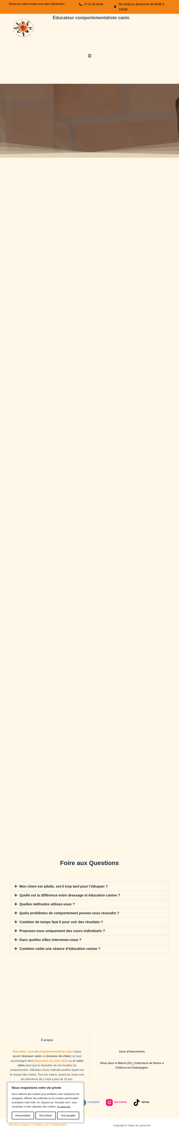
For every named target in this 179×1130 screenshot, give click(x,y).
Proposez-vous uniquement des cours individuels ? (60, 930)
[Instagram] (116, 1101)
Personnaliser (22, 1115)
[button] (89, 56)
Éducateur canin (23, 1050)
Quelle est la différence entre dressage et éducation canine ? (67, 895)
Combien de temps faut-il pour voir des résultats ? (59, 921)
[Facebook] (89, 1101)
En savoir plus (65, 1106)
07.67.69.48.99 (95, 4)
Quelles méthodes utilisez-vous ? (45, 904)
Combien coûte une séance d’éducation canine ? (57, 947)
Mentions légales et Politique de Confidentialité (38, 1123)
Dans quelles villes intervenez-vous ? (48, 938)
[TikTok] (141, 1101)
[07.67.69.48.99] (81, 4)
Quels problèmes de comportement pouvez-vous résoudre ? (66, 912)
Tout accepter (68, 1115)
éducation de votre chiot (52, 1059)
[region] (45, 1102)
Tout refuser (45, 1115)
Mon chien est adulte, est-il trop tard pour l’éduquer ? (61, 886)
